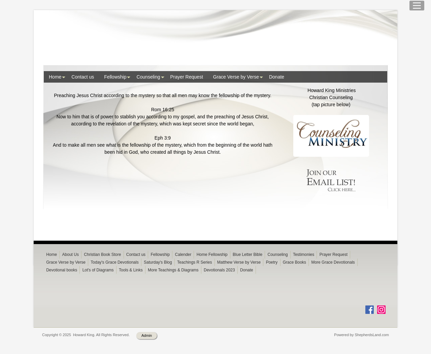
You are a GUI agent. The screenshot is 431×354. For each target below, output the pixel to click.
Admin (146, 346)
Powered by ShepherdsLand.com (361, 346)
